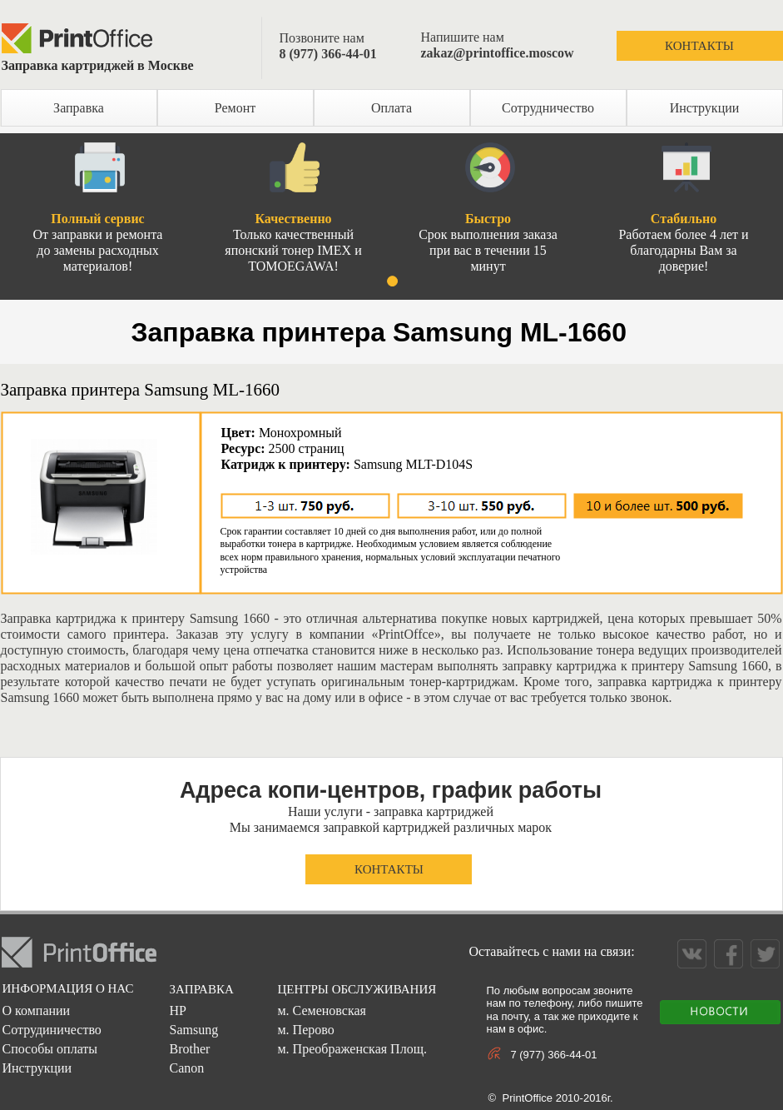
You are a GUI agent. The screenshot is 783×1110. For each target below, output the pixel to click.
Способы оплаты (49, 1049)
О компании (36, 1010)
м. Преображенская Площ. (351, 1049)
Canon (186, 1068)
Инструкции (705, 108)
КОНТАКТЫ (699, 45)
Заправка (78, 108)
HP (177, 1010)
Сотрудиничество (51, 1030)
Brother (189, 1049)
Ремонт (235, 108)
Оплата (391, 108)
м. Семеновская (321, 1010)
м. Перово (305, 1030)
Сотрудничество (548, 108)
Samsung (193, 1030)
